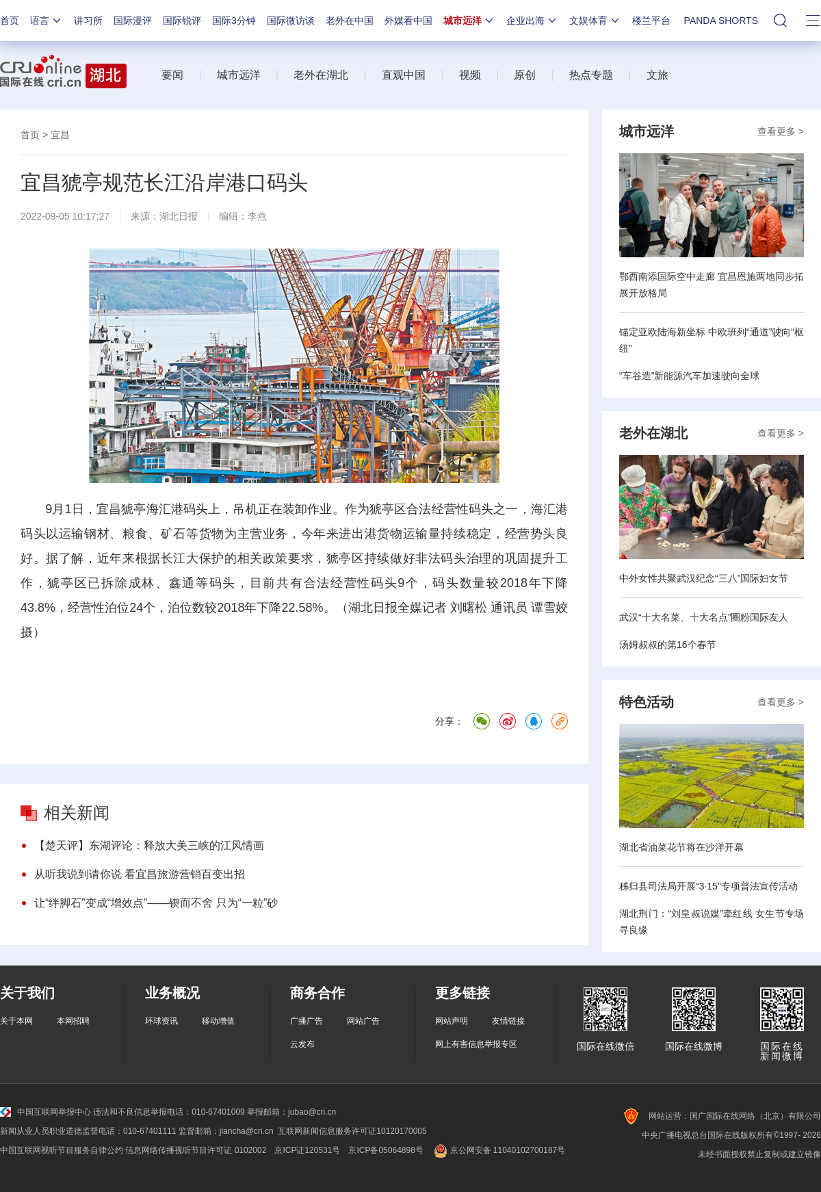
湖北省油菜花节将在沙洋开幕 (681, 847)
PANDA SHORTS (721, 20)
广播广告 (306, 1021)
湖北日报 (178, 216)
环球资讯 (161, 1021)
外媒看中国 (408, 20)
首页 (9, 20)
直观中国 (404, 75)
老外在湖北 (321, 75)
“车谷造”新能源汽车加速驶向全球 (689, 375)
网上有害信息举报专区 (476, 1044)
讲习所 (88, 20)
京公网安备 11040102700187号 (498, 1150)
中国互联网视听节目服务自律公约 (61, 1150)
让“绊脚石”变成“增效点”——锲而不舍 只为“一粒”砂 (156, 903)
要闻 (172, 75)
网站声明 (451, 1021)
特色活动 (646, 702)
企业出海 (532, 20)
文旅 (657, 75)
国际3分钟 (234, 20)
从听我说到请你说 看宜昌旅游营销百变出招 (139, 874)
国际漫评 (133, 20)
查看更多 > (780, 131)
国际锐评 (182, 20)
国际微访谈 (291, 20)
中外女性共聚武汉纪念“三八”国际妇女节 (703, 578)
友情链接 (508, 1021)
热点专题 (591, 75)
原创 (525, 75)
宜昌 (60, 134)
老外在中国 (350, 20)
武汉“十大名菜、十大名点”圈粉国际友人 (703, 617)
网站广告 (363, 1021)
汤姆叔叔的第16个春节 (667, 644)
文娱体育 (595, 20)
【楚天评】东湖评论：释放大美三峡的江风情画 (149, 845)
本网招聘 (73, 1021)
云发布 (302, 1044)
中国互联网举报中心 (45, 1112)
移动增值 (218, 1021)
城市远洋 (469, 20)
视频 (470, 75)
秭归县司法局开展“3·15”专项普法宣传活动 (708, 886)
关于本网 (16, 1021)
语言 (46, 20)
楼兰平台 (651, 20)
